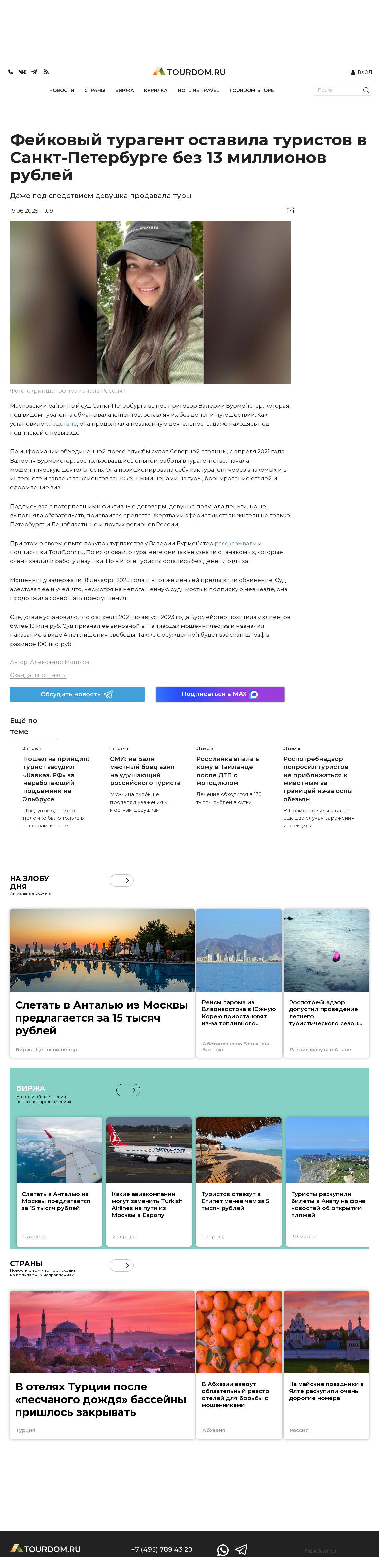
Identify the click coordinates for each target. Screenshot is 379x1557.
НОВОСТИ (61, 90)
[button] (127, 880)
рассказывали (236, 543)
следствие (61, 423)
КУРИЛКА (156, 90)
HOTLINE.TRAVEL (198, 90)
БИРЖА (124, 90)
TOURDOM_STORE (251, 90)
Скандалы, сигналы (38, 675)
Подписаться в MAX (220, 694)
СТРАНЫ (94, 90)
